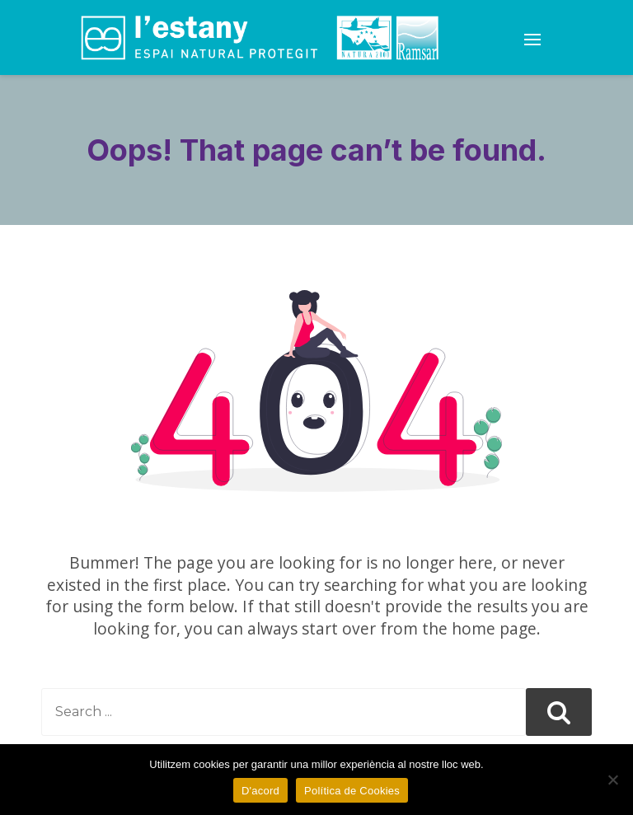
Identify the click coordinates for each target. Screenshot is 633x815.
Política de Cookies (352, 791)
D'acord (260, 791)
